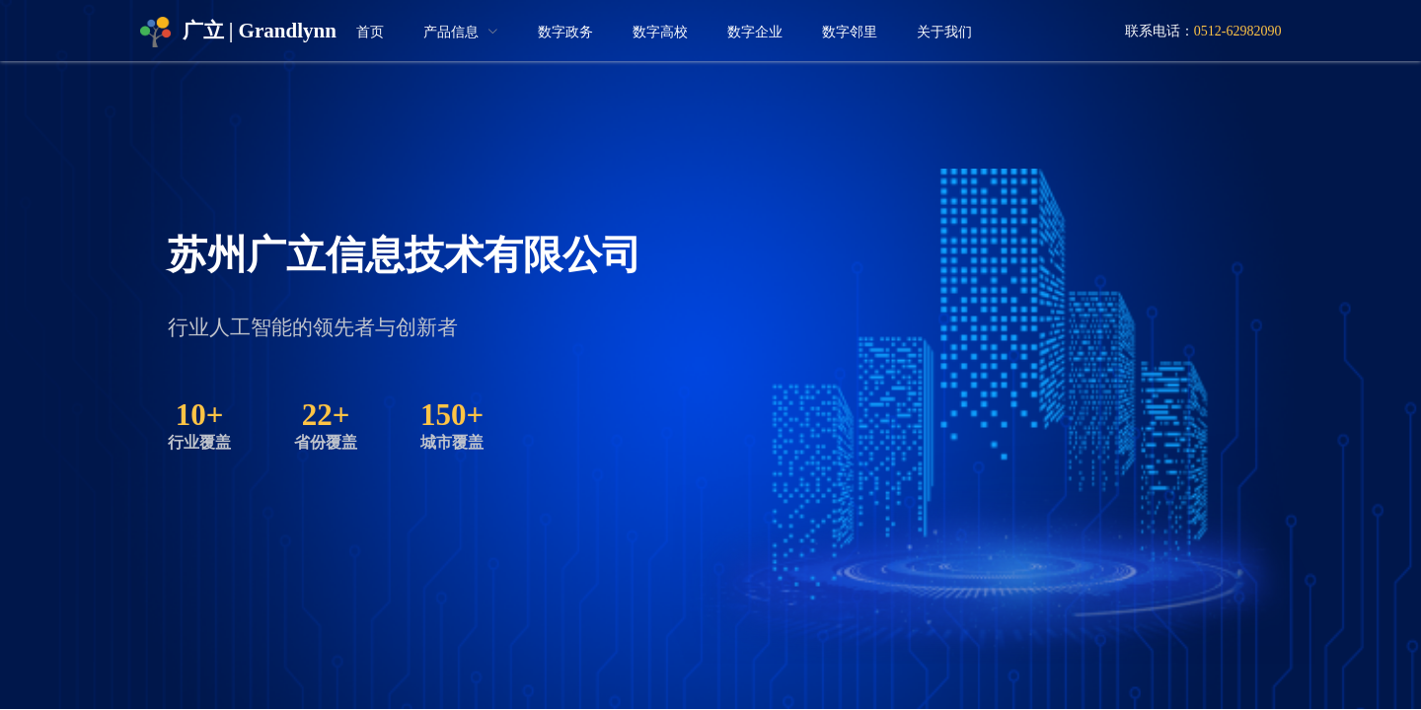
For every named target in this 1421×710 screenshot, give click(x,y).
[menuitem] (461, 32)
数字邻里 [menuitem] (849, 32)
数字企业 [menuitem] (755, 32)
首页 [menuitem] (370, 32)
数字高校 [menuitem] (660, 32)
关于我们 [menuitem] (944, 32)
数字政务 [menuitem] (565, 32)
